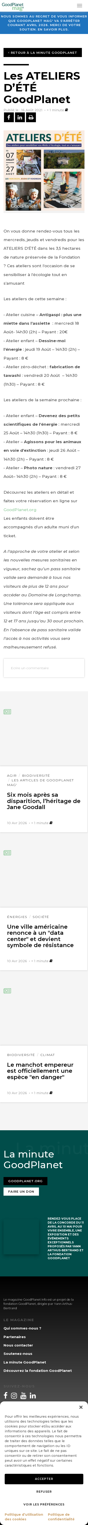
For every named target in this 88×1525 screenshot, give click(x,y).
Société (41, 917)
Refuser (44, 1491)
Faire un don (21, 1191)
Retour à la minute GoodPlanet (42, 52)
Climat (47, 1055)
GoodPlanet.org (20, 509)
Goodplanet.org (25, 1181)
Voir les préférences (44, 1504)
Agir (12, 775)
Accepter (44, 1479)
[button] (81, 1407)
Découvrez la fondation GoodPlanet (38, 1370)
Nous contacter (18, 1345)
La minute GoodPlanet (25, 1362)
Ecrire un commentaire (30, 668)
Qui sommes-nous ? (22, 1328)
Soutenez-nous (18, 1353)
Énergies (17, 917)
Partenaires (15, 1337)
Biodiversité (36, 775)
